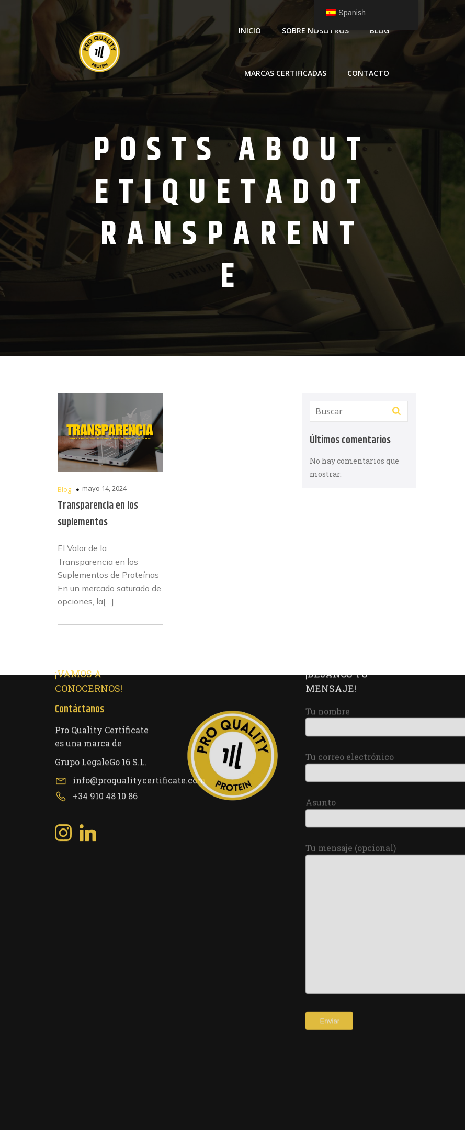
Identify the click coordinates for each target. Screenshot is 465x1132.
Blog (379, 32)
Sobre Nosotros (315, 32)
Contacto (368, 74)
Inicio (250, 32)
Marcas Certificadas (285, 74)
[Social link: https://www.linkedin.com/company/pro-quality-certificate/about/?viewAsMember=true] (92, 666)
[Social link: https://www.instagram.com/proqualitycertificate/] (67, 666)
